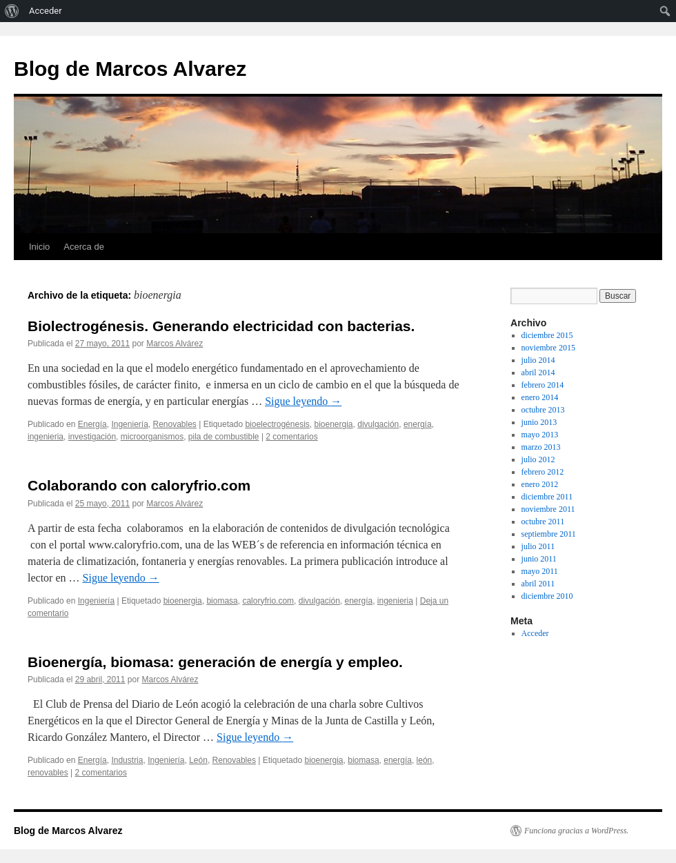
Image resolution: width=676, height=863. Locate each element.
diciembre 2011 (547, 497)
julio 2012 (538, 459)
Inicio (39, 246)
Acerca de (83, 246)
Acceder (535, 633)
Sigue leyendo (303, 401)
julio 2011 (538, 546)
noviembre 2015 (548, 348)
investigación (92, 437)
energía (418, 424)
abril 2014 (538, 372)
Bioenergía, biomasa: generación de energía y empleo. (215, 662)
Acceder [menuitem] (45, 11)
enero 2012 (540, 484)
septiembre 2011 (548, 534)
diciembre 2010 (547, 596)
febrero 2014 (542, 385)
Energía (92, 424)
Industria (127, 760)
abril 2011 (538, 583)
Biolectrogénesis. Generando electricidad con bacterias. (221, 326)
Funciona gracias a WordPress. (576, 830)
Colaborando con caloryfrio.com (139, 485)
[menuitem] (12, 11)
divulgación (378, 424)
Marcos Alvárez (174, 343)
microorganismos (152, 437)
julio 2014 (538, 360)
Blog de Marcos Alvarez (130, 68)
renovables (48, 772)
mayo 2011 (539, 571)
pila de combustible (223, 437)
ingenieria (45, 437)
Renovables (174, 424)
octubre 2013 (543, 410)
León (198, 760)
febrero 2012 (542, 472)
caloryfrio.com (268, 601)
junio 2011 (539, 559)
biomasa (221, 601)
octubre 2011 (543, 521)
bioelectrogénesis (277, 424)
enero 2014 (540, 397)
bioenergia (333, 424)
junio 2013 (539, 422)
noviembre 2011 (548, 509)
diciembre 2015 (547, 335)
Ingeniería (129, 424)
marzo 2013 (541, 447)
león (425, 760)
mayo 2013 (540, 434)
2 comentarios (291, 437)
